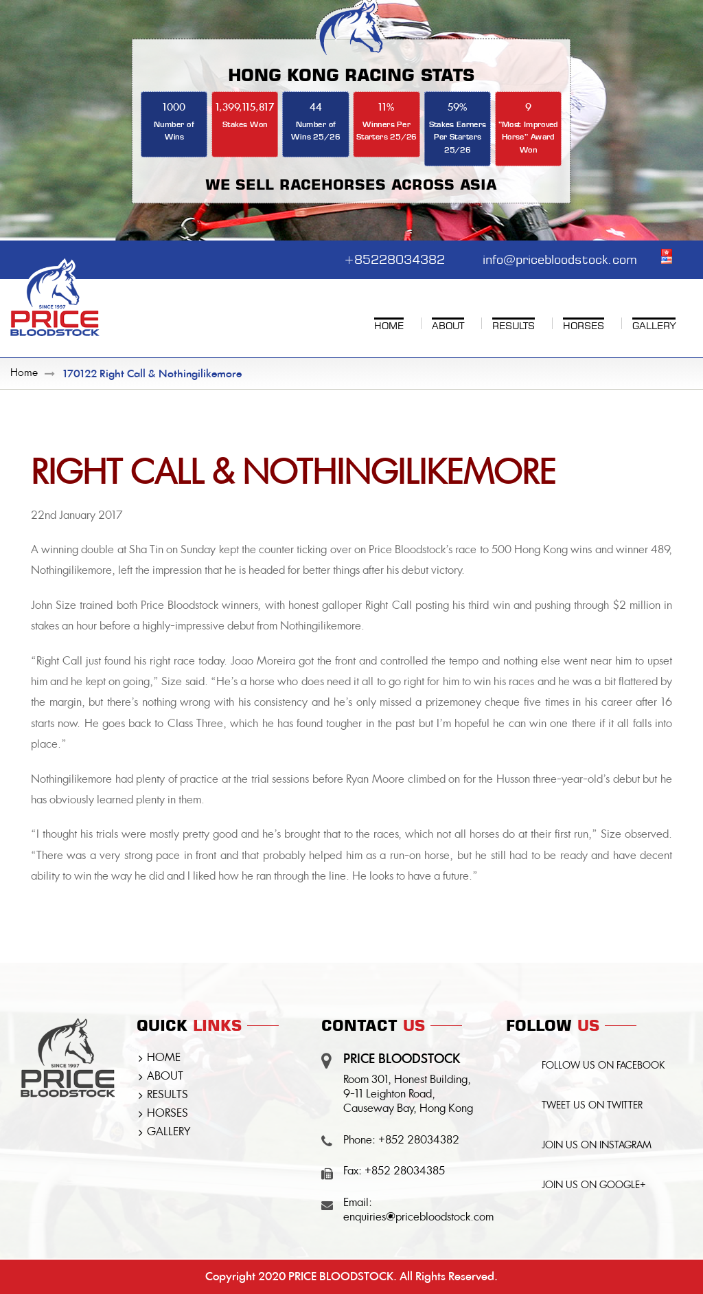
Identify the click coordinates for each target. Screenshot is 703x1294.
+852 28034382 (418, 1140)
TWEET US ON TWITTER (592, 1106)
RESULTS (167, 1095)
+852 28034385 (405, 1171)
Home (24, 373)
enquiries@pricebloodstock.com (418, 1217)
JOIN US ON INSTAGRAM (597, 1145)
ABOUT (165, 1076)
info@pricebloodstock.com (560, 257)
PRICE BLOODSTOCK (340, 1276)
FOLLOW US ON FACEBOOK (603, 1066)
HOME (164, 1058)
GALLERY (168, 1132)
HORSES (167, 1113)
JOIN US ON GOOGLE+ (594, 1185)
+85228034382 (394, 257)
